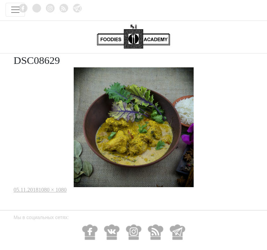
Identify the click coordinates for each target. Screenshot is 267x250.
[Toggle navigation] (15, 10)
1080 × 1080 (52, 190)
